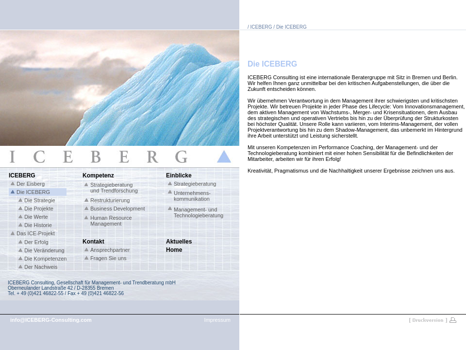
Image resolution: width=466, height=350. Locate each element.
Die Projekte (38, 208)
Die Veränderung (44, 250)
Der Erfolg (36, 242)
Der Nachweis (40, 267)
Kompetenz (98, 175)
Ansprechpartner (110, 250)
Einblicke (179, 175)
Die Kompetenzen (45, 259)
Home (174, 249)
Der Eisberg (31, 184)
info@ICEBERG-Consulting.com (51, 320)
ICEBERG (22, 175)
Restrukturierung (110, 200)
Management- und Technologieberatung (198, 212)
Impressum (217, 320)
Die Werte (36, 217)
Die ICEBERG (33, 192)
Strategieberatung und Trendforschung (114, 187)
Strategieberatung (195, 184)
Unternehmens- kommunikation (192, 196)
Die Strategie (39, 200)
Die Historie (38, 225)
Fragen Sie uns (108, 258)
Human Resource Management (111, 221)
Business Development (117, 208)
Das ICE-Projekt (36, 233)
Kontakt (93, 241)
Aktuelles (179, 241)
